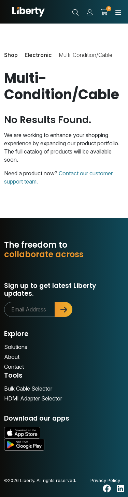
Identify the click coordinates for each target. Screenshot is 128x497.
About (11, 356)
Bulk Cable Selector (28, 388)
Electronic (38, 55)
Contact (14, 366)
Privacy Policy (105, 480)
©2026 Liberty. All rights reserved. (40, 480)
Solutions (15, 346)
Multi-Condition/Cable (85, 55)
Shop (11, 55)
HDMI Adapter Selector (33, 398)
